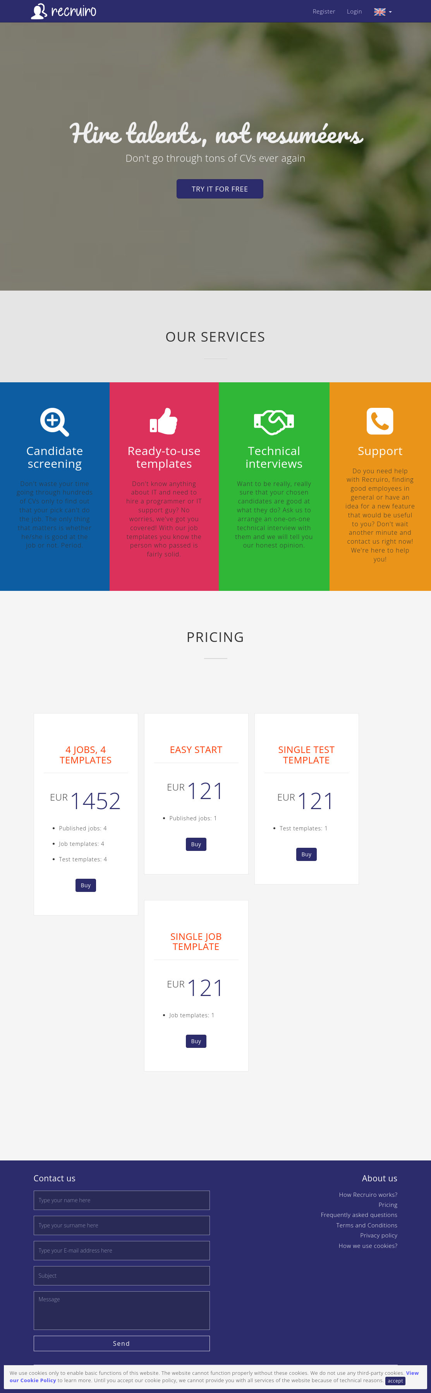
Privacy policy (378, 1235)
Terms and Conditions (366, 1225)
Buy (86, 885)
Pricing (388, 1204)
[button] (382, 11)
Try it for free (220, 188)
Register (324, 11)
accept (395, 1381)
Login (354, 11)
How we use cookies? (368, 1245)
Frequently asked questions (359, 1214)
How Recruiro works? (368, 1194)
